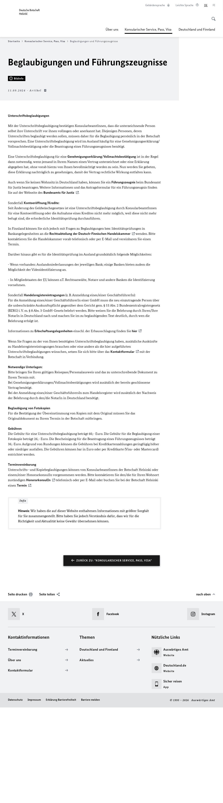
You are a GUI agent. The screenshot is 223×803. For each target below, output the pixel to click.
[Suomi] (214, 5)
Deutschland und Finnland (197, 29)
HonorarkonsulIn (38, 576)
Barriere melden (90, 795)
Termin (22, 581)
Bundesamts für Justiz (58, 289)
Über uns (112, 29)
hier (134, 427)
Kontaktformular (122, 448)
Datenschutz (15, 795)
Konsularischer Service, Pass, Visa (148, 29)
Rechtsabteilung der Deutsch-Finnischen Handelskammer (89, 330)
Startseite (15, 41)
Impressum (34, 795)
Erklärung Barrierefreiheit (61, 795)
